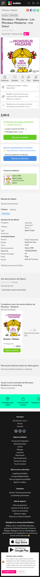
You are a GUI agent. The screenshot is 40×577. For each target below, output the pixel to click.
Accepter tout (9, 572)
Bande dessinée (20, 444)
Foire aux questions (20, 505)
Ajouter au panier (20, 137)
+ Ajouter (12, 209)
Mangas (20, 450)
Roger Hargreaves (31, 239)
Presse (20, 424)
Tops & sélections (20, 458)
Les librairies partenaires (20, 495)
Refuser (21, 572)
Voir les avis (6, 34)
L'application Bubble (20, 473)
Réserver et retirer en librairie (20, 517)
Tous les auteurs (20, 464)
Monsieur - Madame (10, 10)
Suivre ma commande (20, 511)
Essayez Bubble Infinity (20, 476)
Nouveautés (20, 455)
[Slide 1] (20, 71)
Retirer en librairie (20, 158)
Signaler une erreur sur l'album (12, 265)
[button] (4, 56)
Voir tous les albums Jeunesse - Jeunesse (16, 369)
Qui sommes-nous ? (20, 421)
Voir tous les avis (7, 286)
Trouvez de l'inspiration (20, 441)
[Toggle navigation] (3, 3)
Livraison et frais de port (20, 508)
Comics (20, 447)
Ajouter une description (9, 204)
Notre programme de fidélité (20, 479)
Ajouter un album (20, 482)
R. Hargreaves (8, 344)
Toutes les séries (20, 461)
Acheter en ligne (20, 514)
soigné (20, 132)
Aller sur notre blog (8, 388)
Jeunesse (28, 223)
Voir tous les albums (8, 309)
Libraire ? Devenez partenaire (20, 493)
